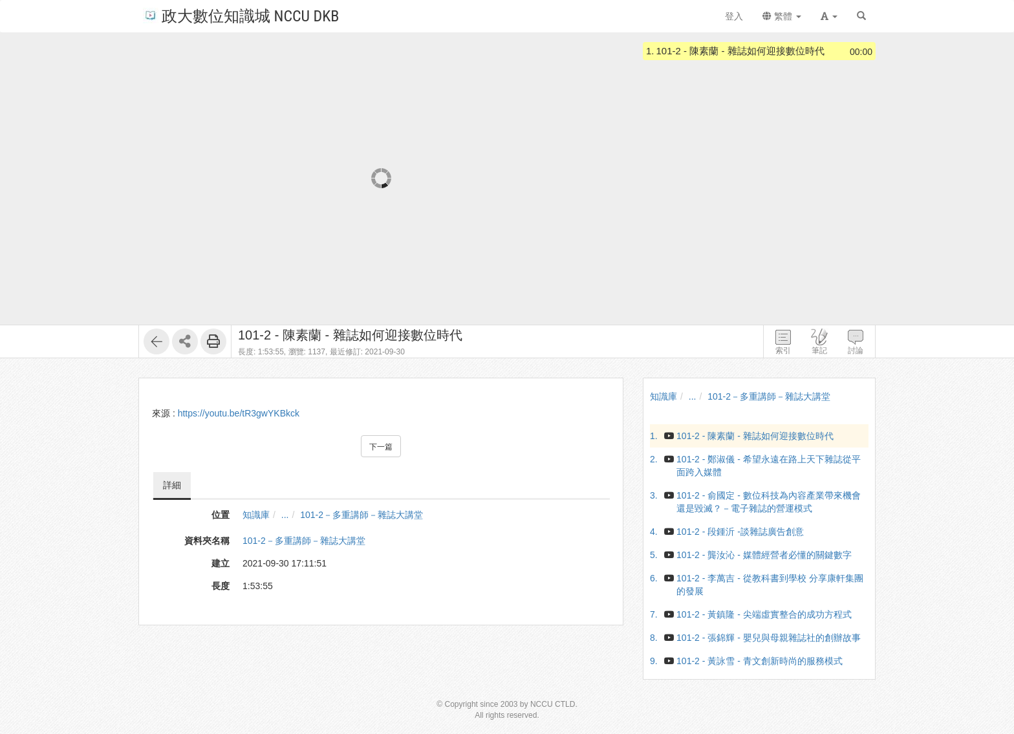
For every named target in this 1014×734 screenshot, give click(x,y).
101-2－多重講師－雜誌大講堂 (361, 515)
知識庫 (256, 515)
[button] (829, 16)
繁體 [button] (781, 16)
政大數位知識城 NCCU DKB (241, 15)
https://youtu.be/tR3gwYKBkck (238, 413)
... (285, 515)
